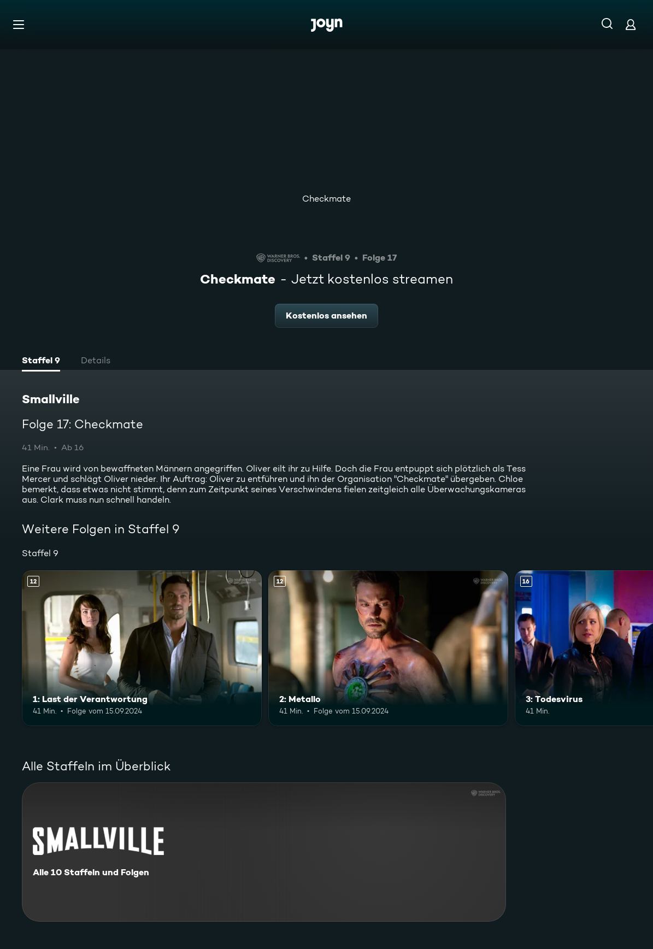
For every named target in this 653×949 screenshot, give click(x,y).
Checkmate (326, 198)
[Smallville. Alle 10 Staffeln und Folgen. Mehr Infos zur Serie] (264, 852)
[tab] (41, 362)
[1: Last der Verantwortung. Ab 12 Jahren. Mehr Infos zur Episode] (142, 648)
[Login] (630, 24)
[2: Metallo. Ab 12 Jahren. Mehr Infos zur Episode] (388, 648)
